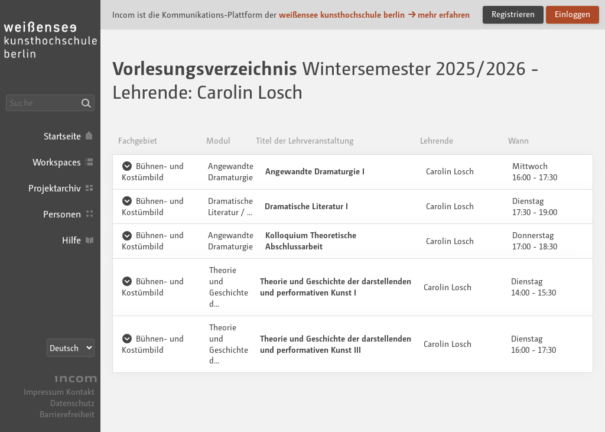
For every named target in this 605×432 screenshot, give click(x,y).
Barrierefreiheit (67, 414)
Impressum (44, 391)
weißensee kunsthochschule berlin (342, 14)
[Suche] (50, 103)
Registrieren (513, 14)
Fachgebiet (137, 140)
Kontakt (80, 391)
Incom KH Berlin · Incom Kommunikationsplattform (50, 47)
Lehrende (436, 140)
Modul (218, 140)
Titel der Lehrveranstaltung (304, 140)
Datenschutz (72, 403)
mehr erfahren (438, 14)
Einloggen (572, 14)
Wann (518, 140)
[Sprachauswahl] (71, 348)
